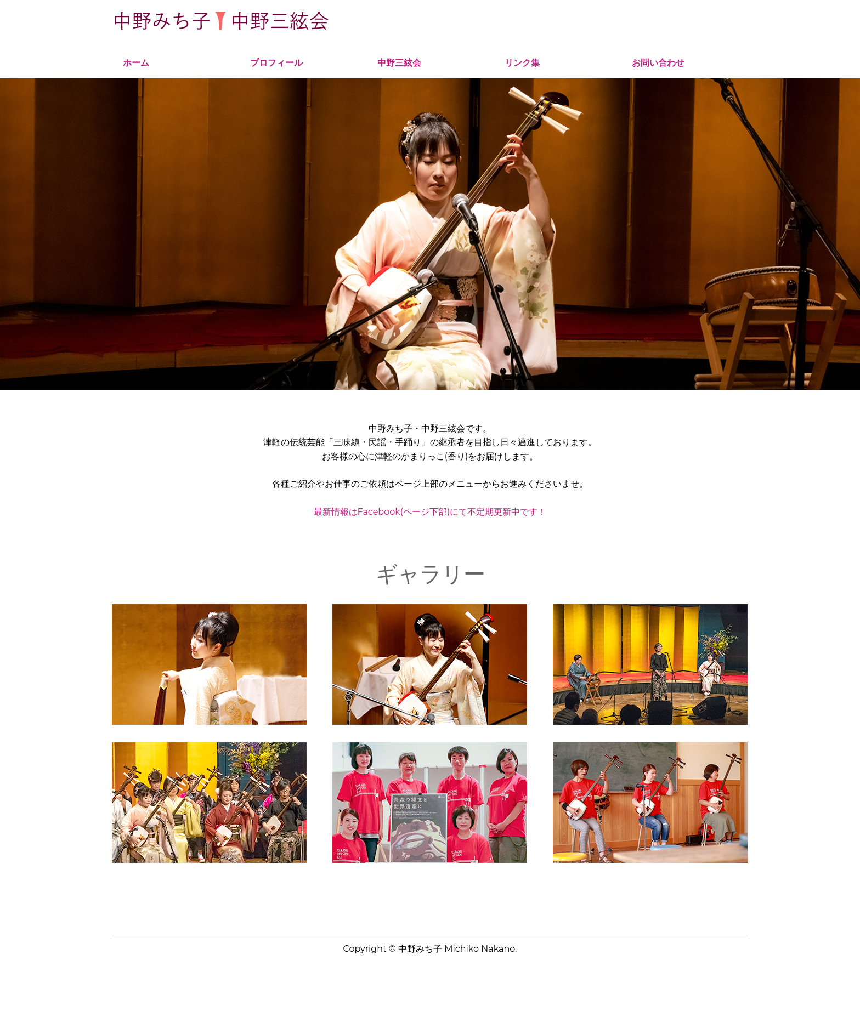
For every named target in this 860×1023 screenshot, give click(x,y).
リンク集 (522, 63)
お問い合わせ (658, 63)
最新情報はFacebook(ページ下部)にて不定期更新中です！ (430, 512)
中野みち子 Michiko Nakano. (457, 949)
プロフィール (276, 63)
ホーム (136, 63)
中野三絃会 (399, 63)
